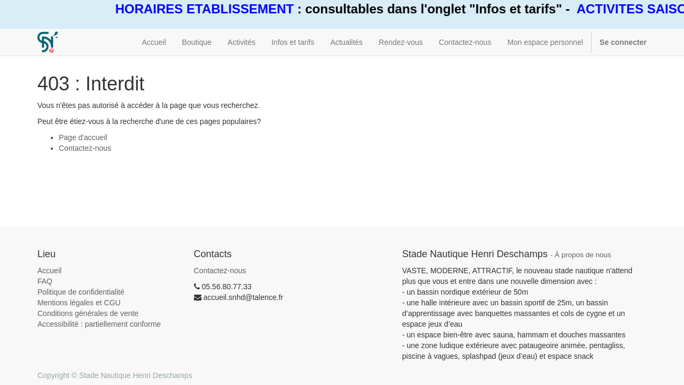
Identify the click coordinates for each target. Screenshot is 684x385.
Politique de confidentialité (81, 292)
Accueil (49, 270)
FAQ (44, 281)
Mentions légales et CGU (79, 302)
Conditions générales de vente (87, 313)
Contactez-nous (85, 148)
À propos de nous (583, 255)
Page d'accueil (83, 137)
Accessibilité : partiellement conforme (99, 324)
